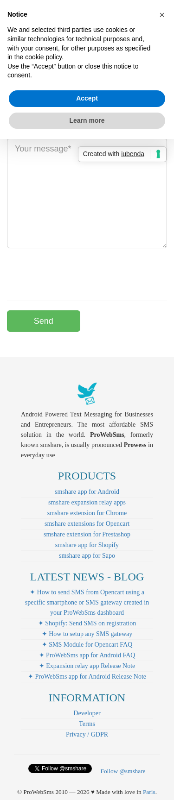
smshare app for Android (87, 491)
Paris (149, 791)
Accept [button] (87, 98)
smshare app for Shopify (87, 545)
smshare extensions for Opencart (87, 523)
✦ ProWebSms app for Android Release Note (87, 676)
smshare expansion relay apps (87, 502)
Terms (87, 723)
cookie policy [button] (43, 57)
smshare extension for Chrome (87, 513)
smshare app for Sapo (87, 555)
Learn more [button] (86, 120)
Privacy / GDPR (87, 734)
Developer (86, 713)
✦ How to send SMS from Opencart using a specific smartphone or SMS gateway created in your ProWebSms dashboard (87, 602)
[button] (162, 14)
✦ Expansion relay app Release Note (87, 665)
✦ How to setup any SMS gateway (87, 633)
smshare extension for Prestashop (87, 534)
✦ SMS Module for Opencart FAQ (87, 644)
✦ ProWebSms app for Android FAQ (87, 655)
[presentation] (77, 273)
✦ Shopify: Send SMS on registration (87, 623)
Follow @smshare (122, 771)
